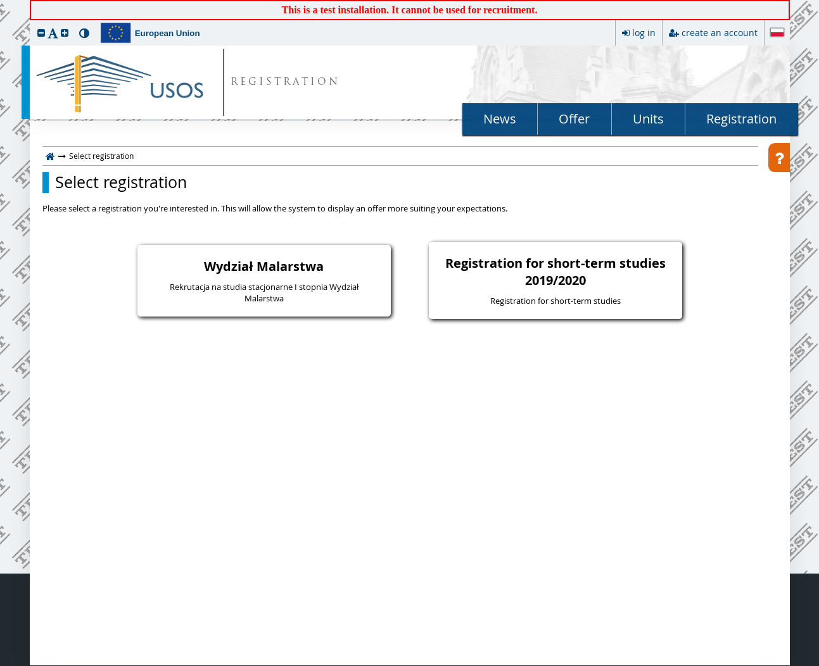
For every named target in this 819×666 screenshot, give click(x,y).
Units (648, 118)
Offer (574, 118)
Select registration (121, 182)
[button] (41, 33)
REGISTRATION (285, 82)
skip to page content (3, 3)
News (499, 118)
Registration (741, 118)
